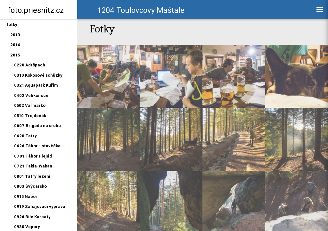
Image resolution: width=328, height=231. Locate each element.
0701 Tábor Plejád (33, 156)
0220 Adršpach (29, 65)
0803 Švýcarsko (30, 186)
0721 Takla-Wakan (33, 166)
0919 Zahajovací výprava (39, 206)
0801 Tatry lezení (32, 176)
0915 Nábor (25, 196)
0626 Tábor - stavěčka (37, 146)
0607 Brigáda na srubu (37, 125)
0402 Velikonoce (31, 95)
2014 (15, 44)
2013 (15, 35)
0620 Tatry (25, 136)
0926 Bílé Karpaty (32, 216)
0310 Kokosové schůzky (38, 75)
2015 (15, 55)
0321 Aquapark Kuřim (36, 85)
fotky (11, 24)
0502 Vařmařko (29, 105)
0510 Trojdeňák (30, 115)
